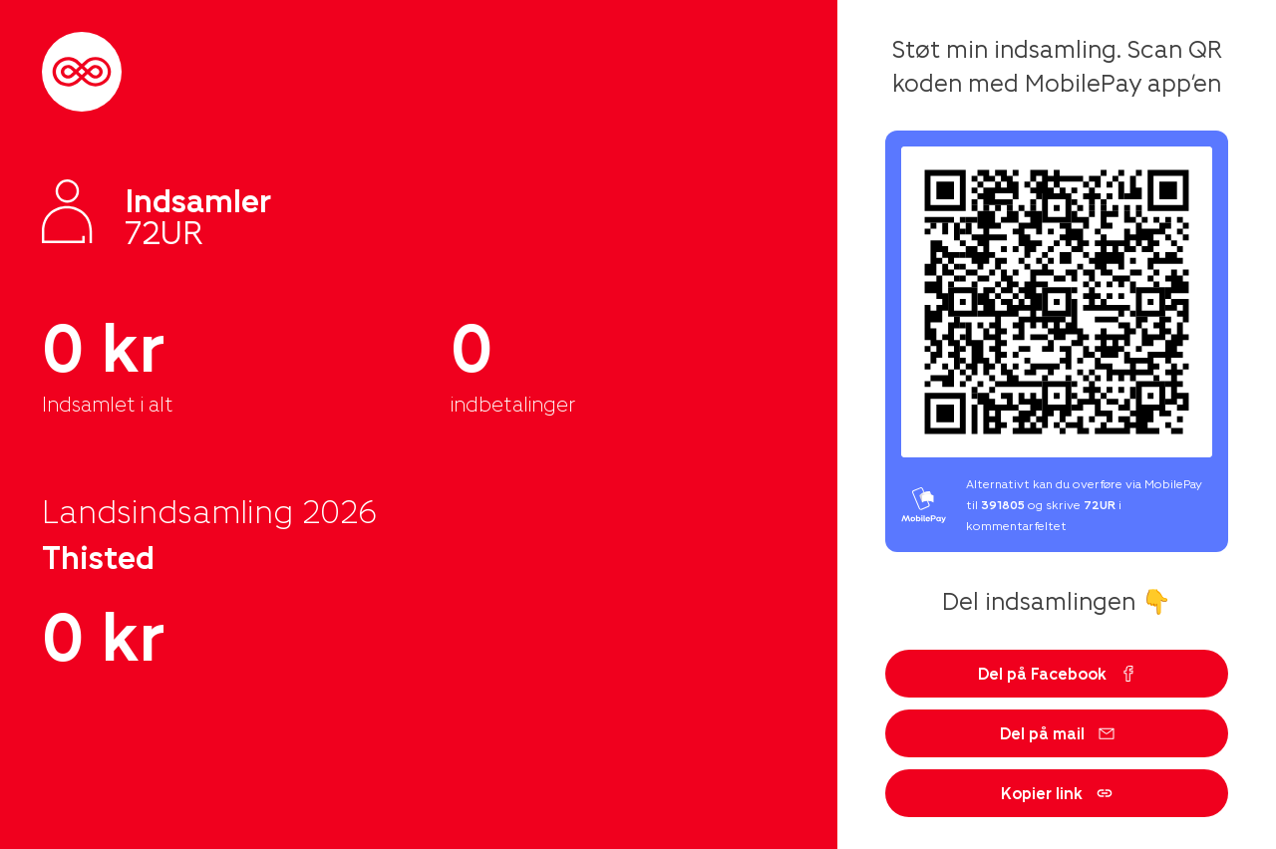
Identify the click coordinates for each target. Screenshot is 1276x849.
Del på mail (1057, 732)
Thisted (98, 556)
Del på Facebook (1057, 673)
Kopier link (1057, 792)
